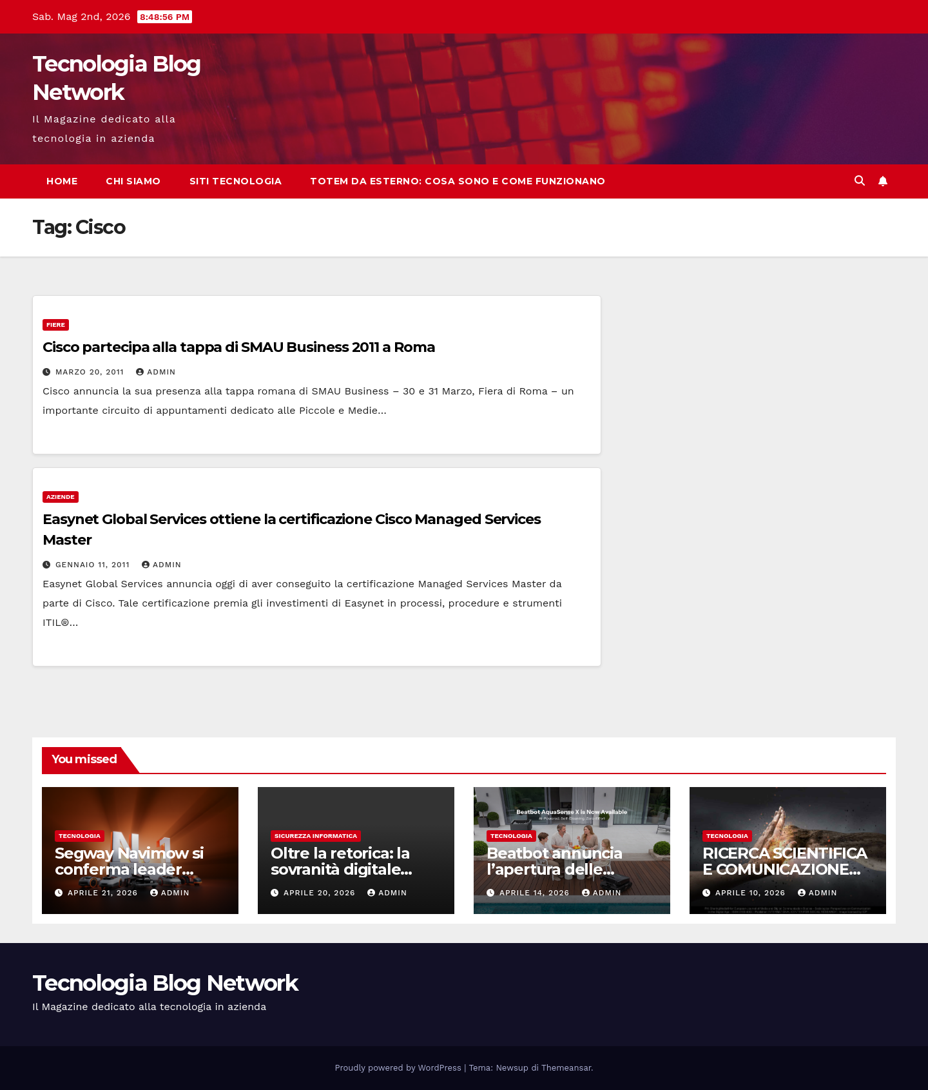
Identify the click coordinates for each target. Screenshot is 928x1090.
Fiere (55, 324)
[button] (860, 181)
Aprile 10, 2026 (752, 892)
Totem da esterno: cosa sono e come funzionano (458, 181)
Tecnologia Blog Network (165, 983)
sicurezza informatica (316, 835)
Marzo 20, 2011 (91, 371)
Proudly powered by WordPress (400, 1068)
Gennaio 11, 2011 (94, 564)
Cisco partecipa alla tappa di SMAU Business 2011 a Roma (239, 347)
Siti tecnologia (235, 181)
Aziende (60, 496)
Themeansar (566, 1068)
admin (156, 371)
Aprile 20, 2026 (321, 892)
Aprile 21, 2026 (104, 892)
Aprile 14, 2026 (536, 892)
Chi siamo (133, 181)
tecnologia (80, 835)
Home (61, 181)
